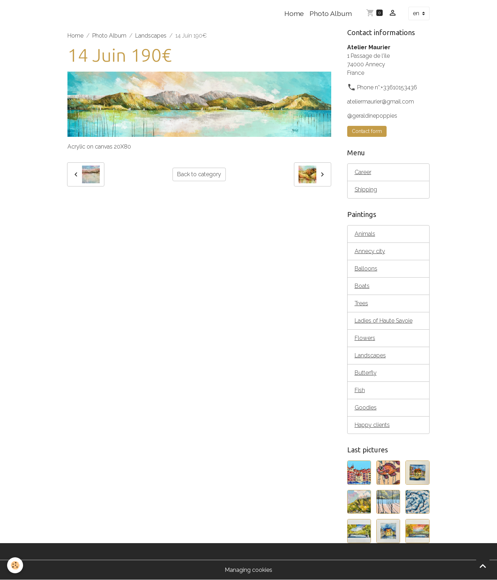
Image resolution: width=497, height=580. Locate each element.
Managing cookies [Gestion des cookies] (248, 570)
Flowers (365, 338)
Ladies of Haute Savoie (384, 320)
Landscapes (150, 35)
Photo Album (331, 13)
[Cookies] (15, 565)
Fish (360, 390)
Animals (365, 233)
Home (294, 13)
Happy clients (372, 425)
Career (363, 172)
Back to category (199, 174)
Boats (362, 286)
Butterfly (366, 372)
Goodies (366, 407)
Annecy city (370, 251)
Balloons (366, 268)
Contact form (367, 131)
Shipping (366, 189)
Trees (361, 303)
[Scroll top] (483, 566)
